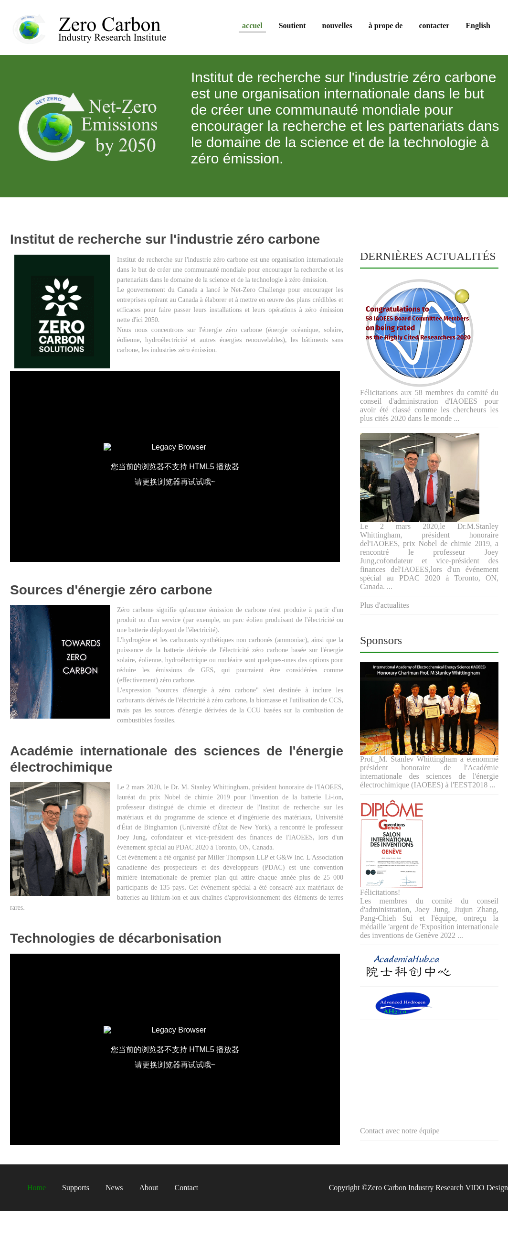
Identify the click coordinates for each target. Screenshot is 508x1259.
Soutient (292, 26)
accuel (252, 26)
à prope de (386, 26)
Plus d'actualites (384, 605)
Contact (186, 1188)
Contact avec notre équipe (400, 1131)
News (114, 1188)
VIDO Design (486, 1188)
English (478, 26)
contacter (434, 26)
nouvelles (337, 26)
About (148, 1188)
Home (36, 1188)
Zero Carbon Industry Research (416, 1188)
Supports (75, 1188)
